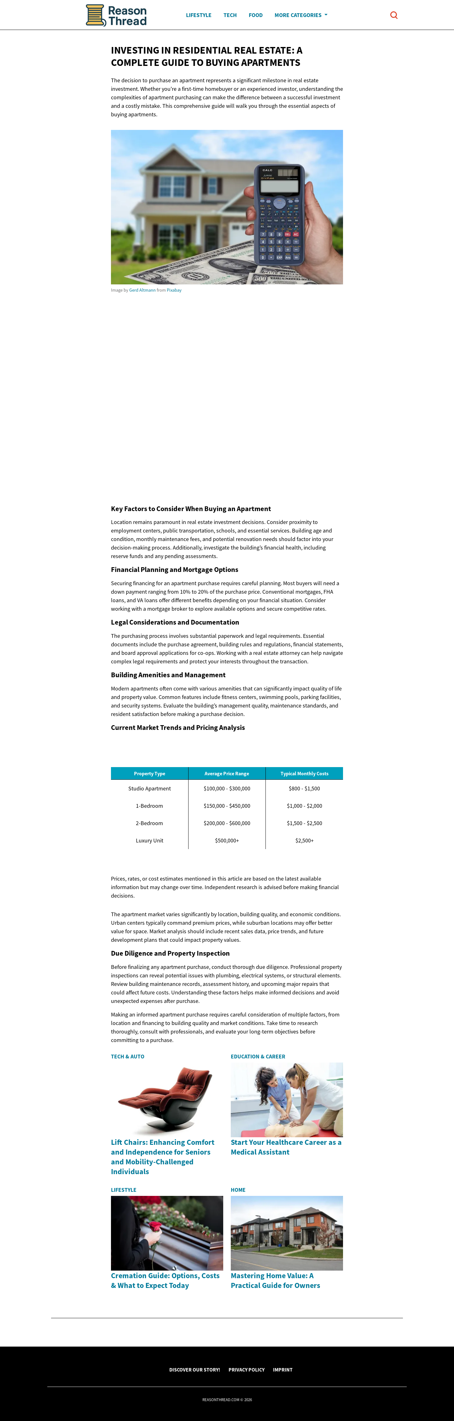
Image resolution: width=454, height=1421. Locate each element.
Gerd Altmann (142, 290)
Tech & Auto (127, 1056)
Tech (230, 15)
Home (238, 1189)
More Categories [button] (299, 15)
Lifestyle (199, 15)
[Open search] (394, 15)
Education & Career (258, 1056)
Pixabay (174, 290)
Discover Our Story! (194, 1369)
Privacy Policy (247, 1369)
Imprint (283, 1369)
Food (256, 15)
